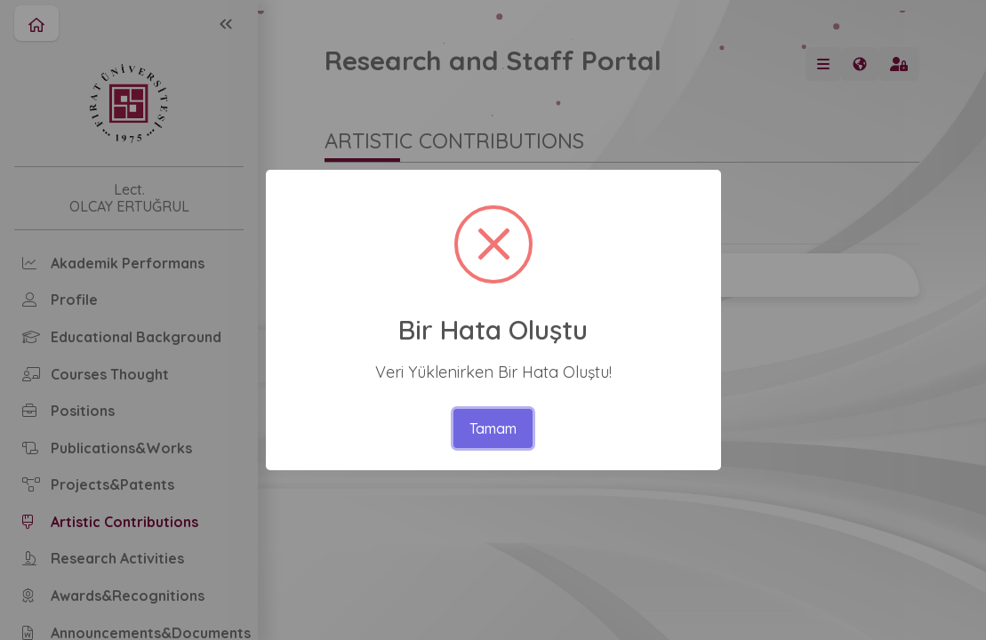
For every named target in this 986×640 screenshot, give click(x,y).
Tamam (493, 428)
